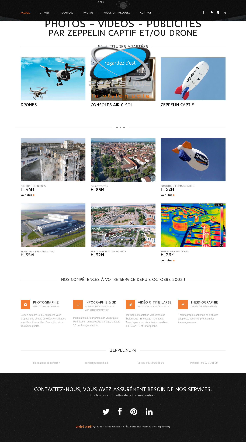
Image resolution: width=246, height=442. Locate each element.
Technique (66, 12)
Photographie (46, 302)
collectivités (99, 186)
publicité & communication (177, 185)
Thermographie (204, 302)
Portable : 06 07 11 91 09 (204, 362)
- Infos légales (111, 426)
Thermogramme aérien (175, 251)
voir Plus (166, 195)
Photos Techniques (33, 185)
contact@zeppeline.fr (96, 362)
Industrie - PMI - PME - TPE (37, 251)
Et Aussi (45, 12)
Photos (88, 12)
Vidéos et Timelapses (116, 12)
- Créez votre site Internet (136, 426)
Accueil (25, 12)
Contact (145, 12)
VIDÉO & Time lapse (155, 302)
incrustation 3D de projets (108, 251)
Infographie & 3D (100, 302)
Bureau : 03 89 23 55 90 (151, 362)
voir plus (26, 195)
